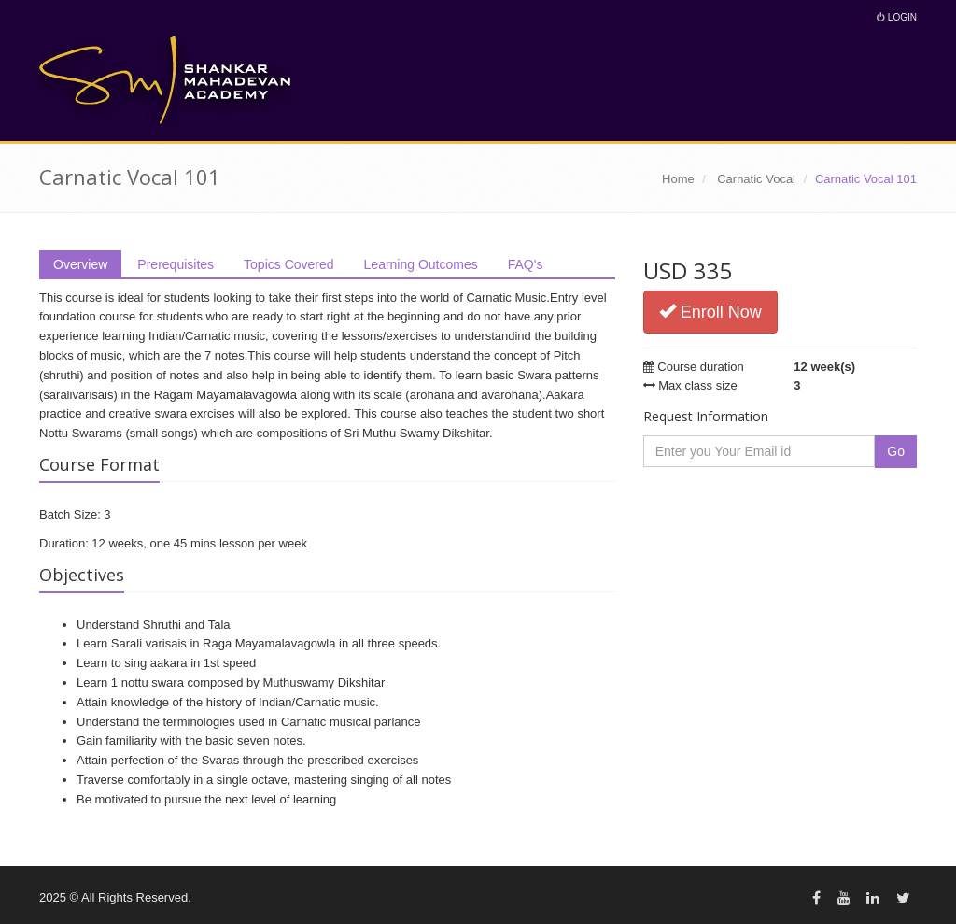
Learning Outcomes (421, 264)
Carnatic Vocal (756, 179)
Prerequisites (175, 264)
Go (896, 451)
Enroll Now (710, 311)
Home (678, 179)
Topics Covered (289, 264)
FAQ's (525, 264)
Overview (80, 264)
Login (897, 17)
